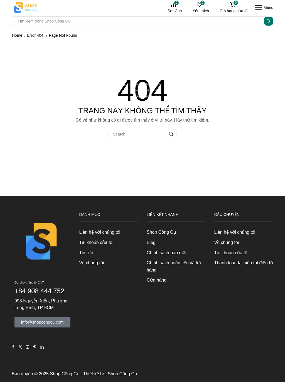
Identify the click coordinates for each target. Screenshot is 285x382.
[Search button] (268, 21)
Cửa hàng (156, 280)
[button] (42, 322)
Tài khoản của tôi (96, 242)
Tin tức (86, 252)
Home (17, 35)
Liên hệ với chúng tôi (100, 232)
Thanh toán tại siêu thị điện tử (243, 262)
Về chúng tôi (91, 262)
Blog (151, 242)
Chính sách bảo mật (166, 252)
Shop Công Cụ (161, 232)
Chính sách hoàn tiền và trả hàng (174, 266)
